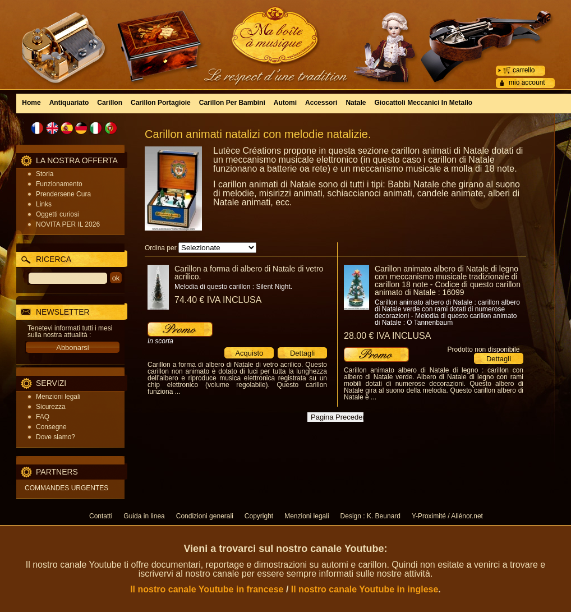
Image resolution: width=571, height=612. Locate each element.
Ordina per (161, 248)
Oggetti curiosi (57, 214)
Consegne (51, 427)
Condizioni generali (204, 516)
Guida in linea (143, 516)
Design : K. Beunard (370, 516)
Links (44, 204)
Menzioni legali (58, 397)
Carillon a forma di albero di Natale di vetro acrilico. (248, 272)
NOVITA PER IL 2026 (68, 224)
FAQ (42, 417)
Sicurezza (51, 407)
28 (387, 335)
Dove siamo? (55, 437)
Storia (44, 174)
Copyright (259, 516)
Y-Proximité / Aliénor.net (447, 516)
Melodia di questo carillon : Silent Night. (233, 286)
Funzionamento (59, 184)
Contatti (100, 516)
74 (217, 300)
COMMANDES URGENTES (66, 488)
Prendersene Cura (63, 194)
